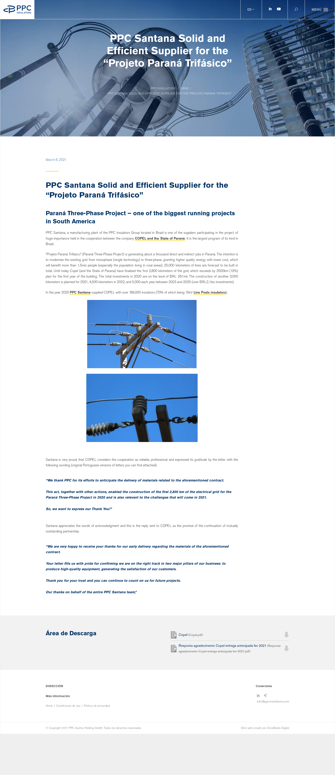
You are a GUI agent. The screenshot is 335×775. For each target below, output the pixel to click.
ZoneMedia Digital (278, 769)
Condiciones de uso (68, 747)
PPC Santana (80, 292)
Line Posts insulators (210, 292)
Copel (191, 677)
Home (49, 747)
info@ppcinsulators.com (273, 742)
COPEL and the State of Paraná (160, 238)
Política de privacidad (97, 747)
